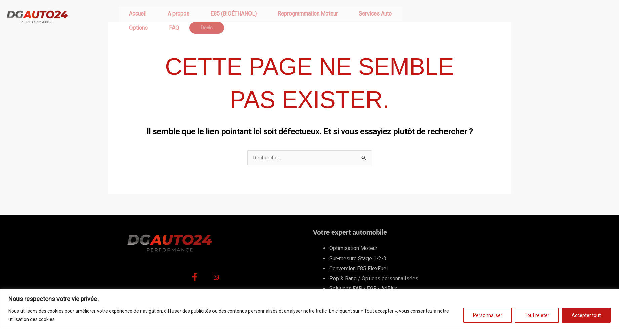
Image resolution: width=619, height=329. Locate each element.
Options (361, 16)
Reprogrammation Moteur (269, 16)
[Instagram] (216, 279)
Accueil (132, 16)
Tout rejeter (537, 315)
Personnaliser (487, 315)
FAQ (385, 16)
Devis (408, 17)
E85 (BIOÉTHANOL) (206, 16)
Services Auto (325, 16)
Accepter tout (586, 315)
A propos (161, 16)
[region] (309, 309)
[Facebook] (194, 279)
